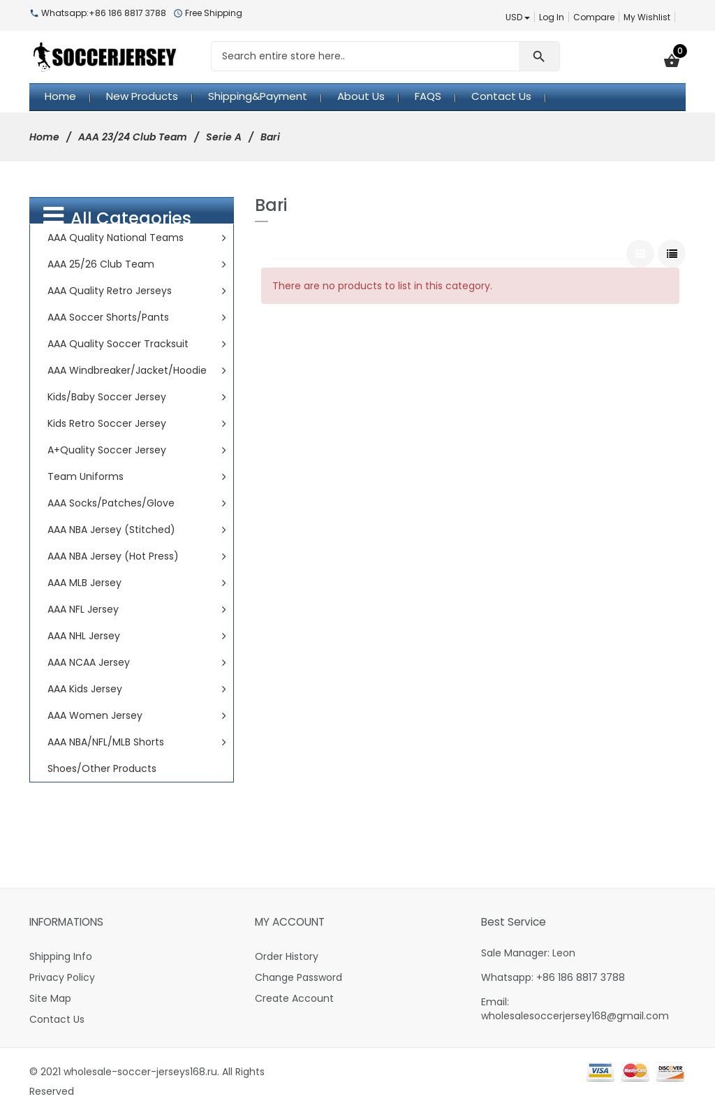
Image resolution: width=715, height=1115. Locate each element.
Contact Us (56, 1019)
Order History (286, 956)
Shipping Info (60, 956)
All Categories (117, 217)
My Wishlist (647, 17)
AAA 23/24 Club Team (132, 137)
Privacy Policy (62, 977)
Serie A (224, 137)
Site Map (50, 998)
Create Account (294, 998)
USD (518, 17)
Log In (551, 17)
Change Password (298, 977)
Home (44, 137)
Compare (593, 17)
